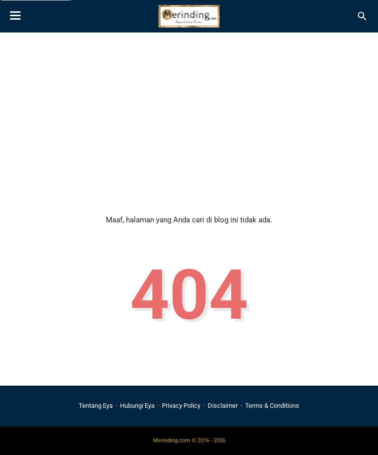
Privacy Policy (181, 405)
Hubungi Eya (137, 405)
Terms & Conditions (272, 405)
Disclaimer (223, 405)
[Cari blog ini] (362, 16)
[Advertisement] (189, 116)
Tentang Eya (96, 405)
